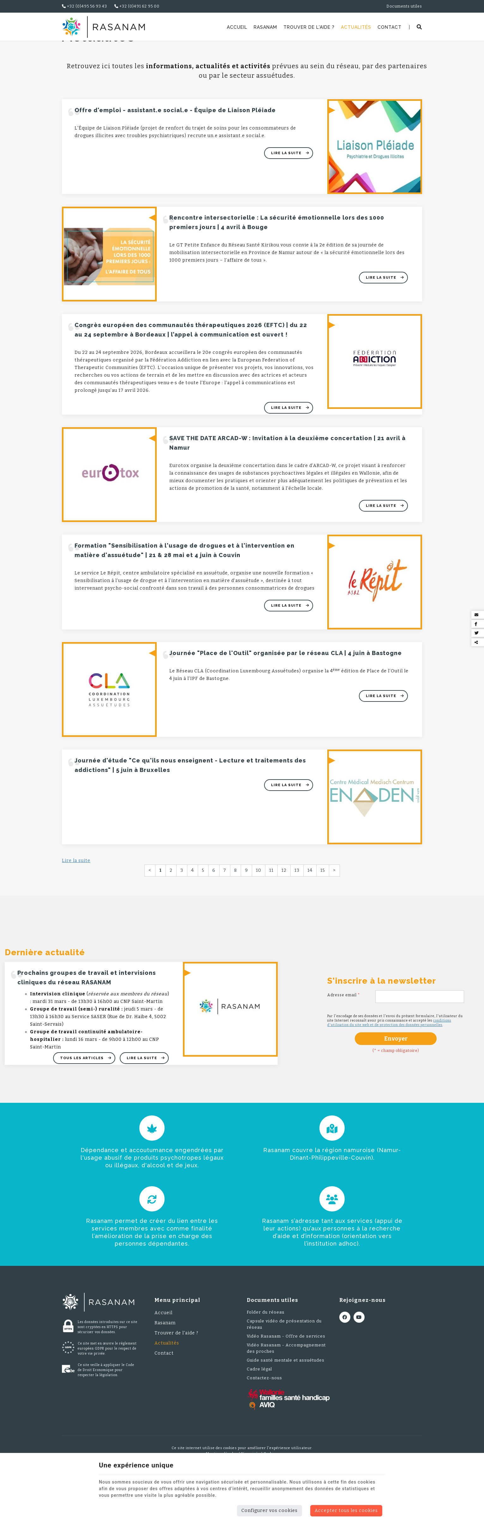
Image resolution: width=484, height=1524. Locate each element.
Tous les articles (82, 1099)
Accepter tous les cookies (346, 1510)
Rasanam (265, 27)
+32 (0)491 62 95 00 (137, 6)
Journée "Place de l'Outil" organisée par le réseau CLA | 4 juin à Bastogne (285, 693)
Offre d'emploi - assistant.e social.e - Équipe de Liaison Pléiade (175, 151)
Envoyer (396, 1079)
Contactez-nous (264, 1418)
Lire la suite (287, 194)
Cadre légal (259, 1409)
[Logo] (103, 27)
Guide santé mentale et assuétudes (285, 1401)
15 (322, 911)
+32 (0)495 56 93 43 (84, 6)
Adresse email (343, 1036)
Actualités (356, 27)
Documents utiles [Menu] (272, 1341)
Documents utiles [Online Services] (404, 6)
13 (296, 911)
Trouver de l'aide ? (309, 27)
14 (309, 911)
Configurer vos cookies (269, 1510)
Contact (390, 27)
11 (271, 911)
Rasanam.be (78, 49)
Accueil (237, 27)
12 (284, 911)
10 (258, 911)
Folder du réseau (265, 1353)
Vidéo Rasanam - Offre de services (286, 1377)
